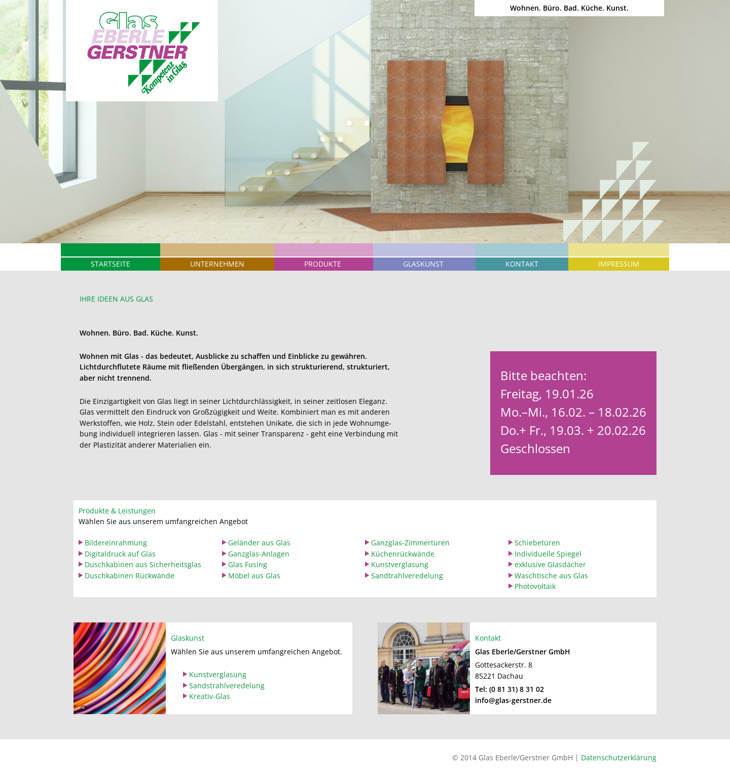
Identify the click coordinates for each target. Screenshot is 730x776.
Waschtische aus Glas (551, 575)
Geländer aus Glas (259, 542)
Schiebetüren (537, 542)
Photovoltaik (535, 586)
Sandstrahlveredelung (227, 685)
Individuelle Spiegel (548, 554)
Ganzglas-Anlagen (258, 554)
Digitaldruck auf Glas (120, 554)
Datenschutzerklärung (618, 757)
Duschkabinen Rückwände (129, 575)
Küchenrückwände (402, 554)
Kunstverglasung (399, 564)
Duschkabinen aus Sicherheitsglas (143, 564)
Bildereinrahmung (116, 542)
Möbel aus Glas (254, 575)
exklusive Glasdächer (550, 564)
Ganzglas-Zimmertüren (410, 542)
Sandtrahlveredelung (407, 575)
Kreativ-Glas (209, 696)
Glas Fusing (247, 564)
